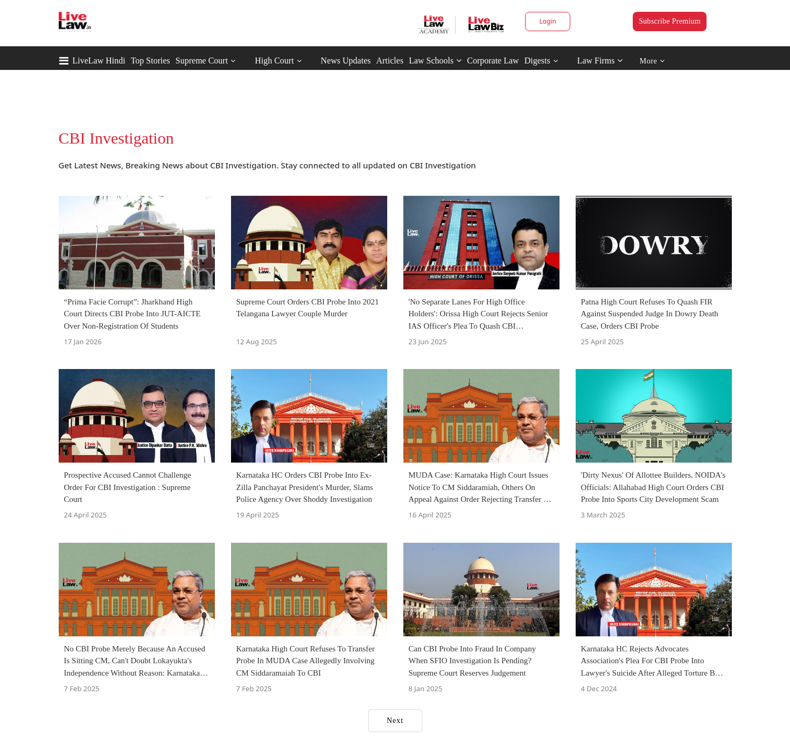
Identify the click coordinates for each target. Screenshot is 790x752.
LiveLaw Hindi (99, 60)
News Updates (346, 60)
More (652, 61)
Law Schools (435, 60)
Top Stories (150, 60)
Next (395, 720)
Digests (537, 60)
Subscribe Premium (670, 21)
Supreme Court (202, 60)
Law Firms (600, 60)
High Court (274, 60)
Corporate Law (493, 60)
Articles (389, 60)
